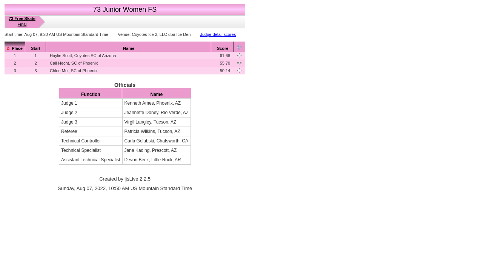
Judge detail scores (218, 34)
